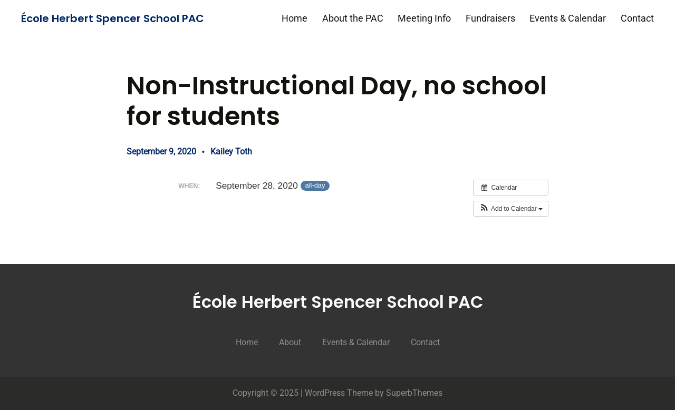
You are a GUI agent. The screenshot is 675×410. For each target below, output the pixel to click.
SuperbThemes (414, 393)
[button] (511, 208)
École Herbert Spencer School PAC (112, 18)
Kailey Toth (231, 152)
